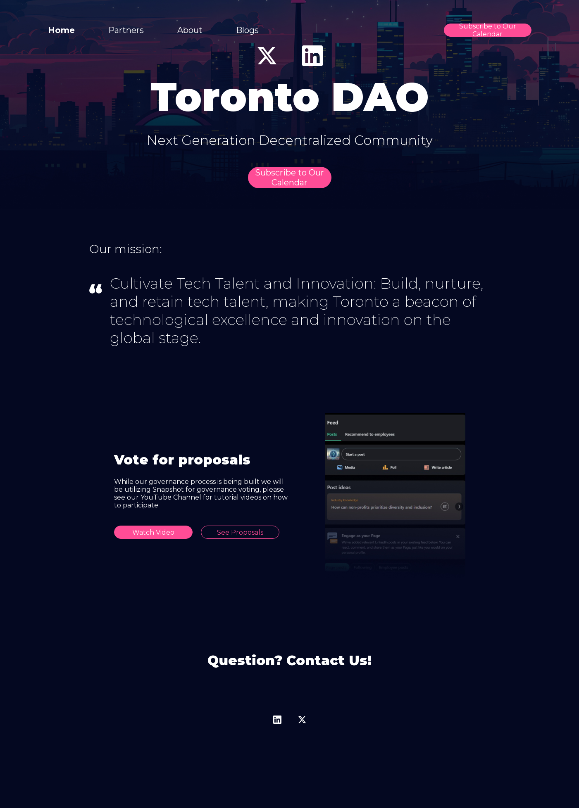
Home (61, 30)
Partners (126, 30)
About (190, 30)
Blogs (247, 30)
